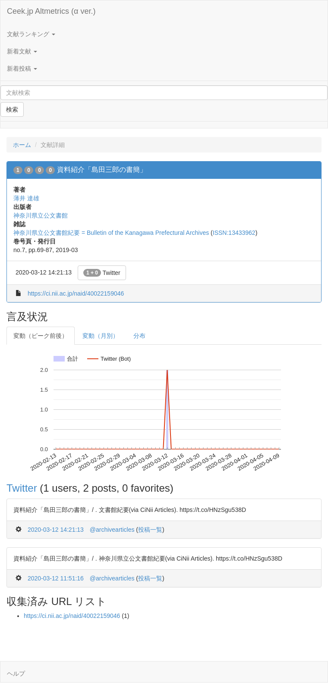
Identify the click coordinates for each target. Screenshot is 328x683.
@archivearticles (112, 529)
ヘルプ (16, 673)
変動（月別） (100, 335)
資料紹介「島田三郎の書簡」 (102, 169)
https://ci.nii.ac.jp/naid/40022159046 (76, 293)
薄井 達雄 (26, 198)
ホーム (22, 144)
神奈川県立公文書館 (40, 215)
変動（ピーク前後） (40, 335)
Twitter (101, 273)
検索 (12, 109)
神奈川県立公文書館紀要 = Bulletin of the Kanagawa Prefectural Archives (111, 232)
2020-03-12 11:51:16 (56, 578)
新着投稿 (22, 68)
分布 (139, 335)
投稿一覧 (150, 529)
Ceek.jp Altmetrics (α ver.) (51, 11)
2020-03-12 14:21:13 (56, 529)
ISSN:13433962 (234, 232)
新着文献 (22, 51)
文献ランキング (31, 34)
